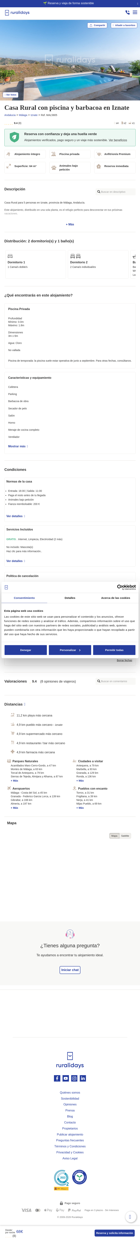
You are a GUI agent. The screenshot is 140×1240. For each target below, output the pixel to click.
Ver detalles (15, 516)
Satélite (125, 835)
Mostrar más (18, 446)
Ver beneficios (118, 140)
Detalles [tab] (70, 597)
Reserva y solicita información (114, 1233)
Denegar (25, 649)
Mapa (114, 835)
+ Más (70, 213)
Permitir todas (114, 649)
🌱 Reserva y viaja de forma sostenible (68, 3)
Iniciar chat (70, 970)
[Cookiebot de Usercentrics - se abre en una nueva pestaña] (120, 587)
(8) (10, 1235)
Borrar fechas (124, 660)
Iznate (34, 115)
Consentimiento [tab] (24, 597)
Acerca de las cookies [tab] (115, 597)
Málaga (23, 115)
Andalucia (10, 115)
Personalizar (70, 649)
